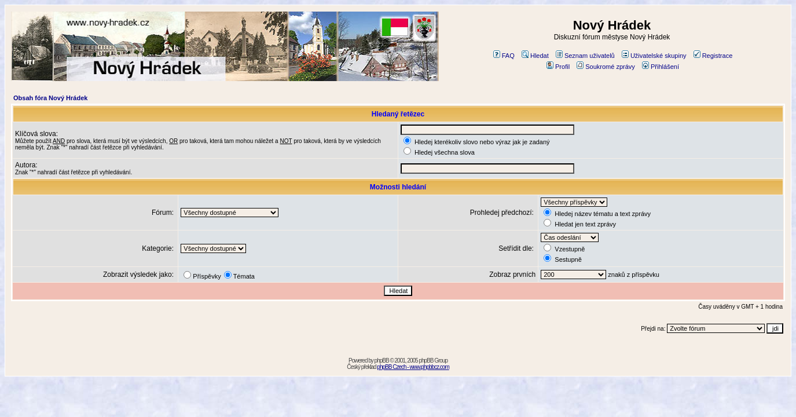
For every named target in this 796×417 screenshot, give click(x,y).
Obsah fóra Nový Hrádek (50, 97)
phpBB (382, 360)
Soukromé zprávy (606, 66)
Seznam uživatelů (585, 55)
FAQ (504, 55)
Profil (558, 66)
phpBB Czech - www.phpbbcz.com (413, 367)
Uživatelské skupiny (654, 55)
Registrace (713, 55)
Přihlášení (660, 66)
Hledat (535, 55)
